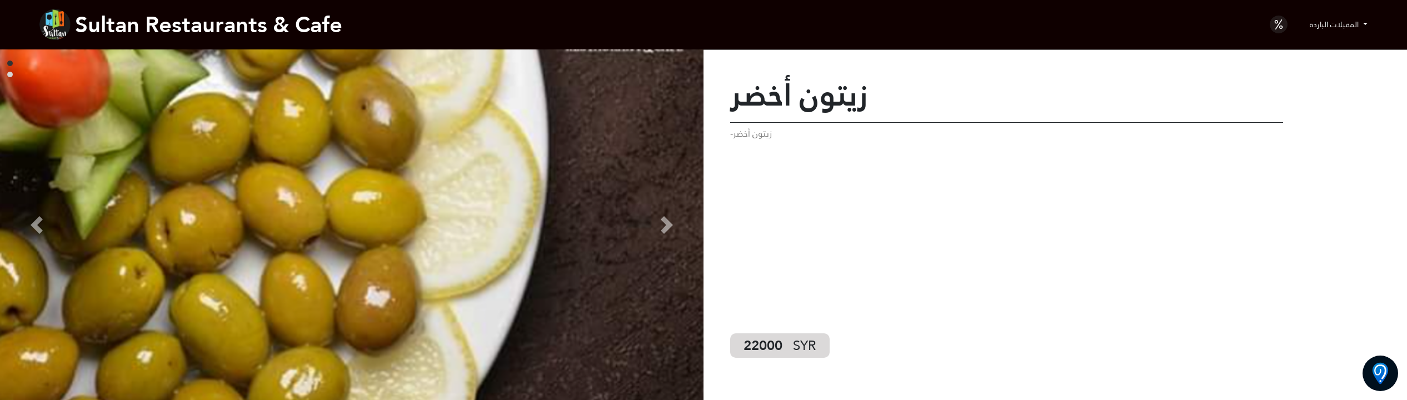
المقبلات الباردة (1335, 24)
